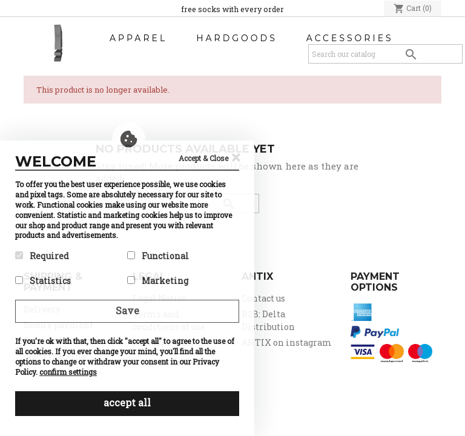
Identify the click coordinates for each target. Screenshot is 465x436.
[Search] (385, 54)
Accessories (350, 38)
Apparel (138, 38)
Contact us (263, 298)
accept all (127, 402)
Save (127, 310)
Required (42, 255)
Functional (158, 255)
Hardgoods (236, 38)
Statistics (43, 280)
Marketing (157, 280)
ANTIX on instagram (287, 342)
